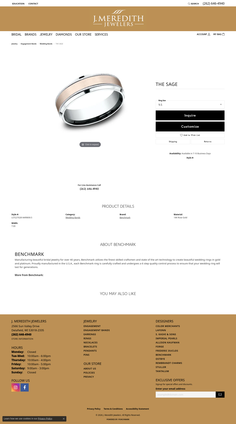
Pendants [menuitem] (90, 350)
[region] (90, 115)
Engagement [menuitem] (92, 326)
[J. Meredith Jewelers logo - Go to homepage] (118, 19)
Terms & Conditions (113, 408)
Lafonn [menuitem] (161, 330)
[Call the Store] (21, 334)
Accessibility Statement (137, 408)
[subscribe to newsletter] (220, 395)
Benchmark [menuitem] (163, 354)
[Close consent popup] (64, 419)
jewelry (14, 44)
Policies (89, 372)
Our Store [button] (83, 34)
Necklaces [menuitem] (91, 342)
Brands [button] (30, 34)
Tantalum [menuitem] (162, 371)
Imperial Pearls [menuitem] (166, 338)
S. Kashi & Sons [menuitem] (166, 334)
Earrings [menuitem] (90, 334)
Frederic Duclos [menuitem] (167, 350)
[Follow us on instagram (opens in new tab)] (15, 387)
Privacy (89, 376)
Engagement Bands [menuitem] (97, 330)
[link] (33, 3)
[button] (17, 3)
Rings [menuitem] (87, 338)
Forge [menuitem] (160, 346)
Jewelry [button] (46, 34)
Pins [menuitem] (86, 354)
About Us (90, 368)
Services (101, 34)
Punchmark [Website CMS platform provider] (123, 419)
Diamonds (64, 34)
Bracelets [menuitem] (90, 346)
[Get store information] (22, 338)
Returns (208, 141)
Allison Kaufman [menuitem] (167, 342)
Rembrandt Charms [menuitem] (169, 363)
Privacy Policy (93, 408)
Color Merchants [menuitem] (168, 326)
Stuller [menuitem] (161, 367)
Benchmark (125, 217)
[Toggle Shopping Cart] (219, 34)
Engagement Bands (29, 44)
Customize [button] (190, 126)
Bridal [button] (16, 34)
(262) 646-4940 (89, 188)
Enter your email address (170, 388)
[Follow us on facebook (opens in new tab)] (24, 387)
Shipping (173, 141)
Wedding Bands (46, 44)
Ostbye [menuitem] (160, 358)
